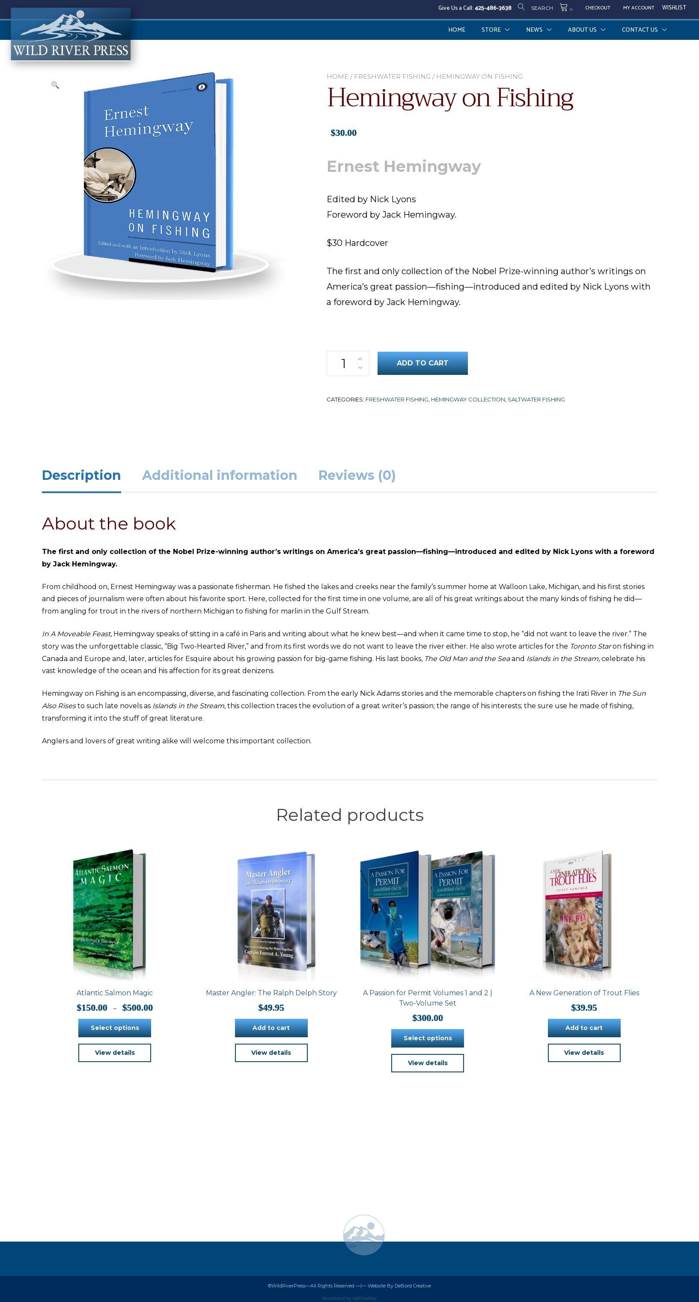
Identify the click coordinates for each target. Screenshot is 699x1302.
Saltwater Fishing (536, 399)
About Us (582, 30)
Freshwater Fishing (392, 76)
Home (456, 30)
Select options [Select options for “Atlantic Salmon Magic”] (115, 1028)
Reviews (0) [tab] (357, 475)
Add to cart (423, 363)
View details (115, 1053)
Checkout (597, 8)
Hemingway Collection (468, 399)
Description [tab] (81, 475)
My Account (638, 8)
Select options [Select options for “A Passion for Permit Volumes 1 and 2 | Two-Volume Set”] (428, 1038)
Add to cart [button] (271, 1028)
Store (491, 30)
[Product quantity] (348, 363)
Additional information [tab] (219, 475)
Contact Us (640, 30)
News (534, 30)
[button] (55, 85)
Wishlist (674, 8)
